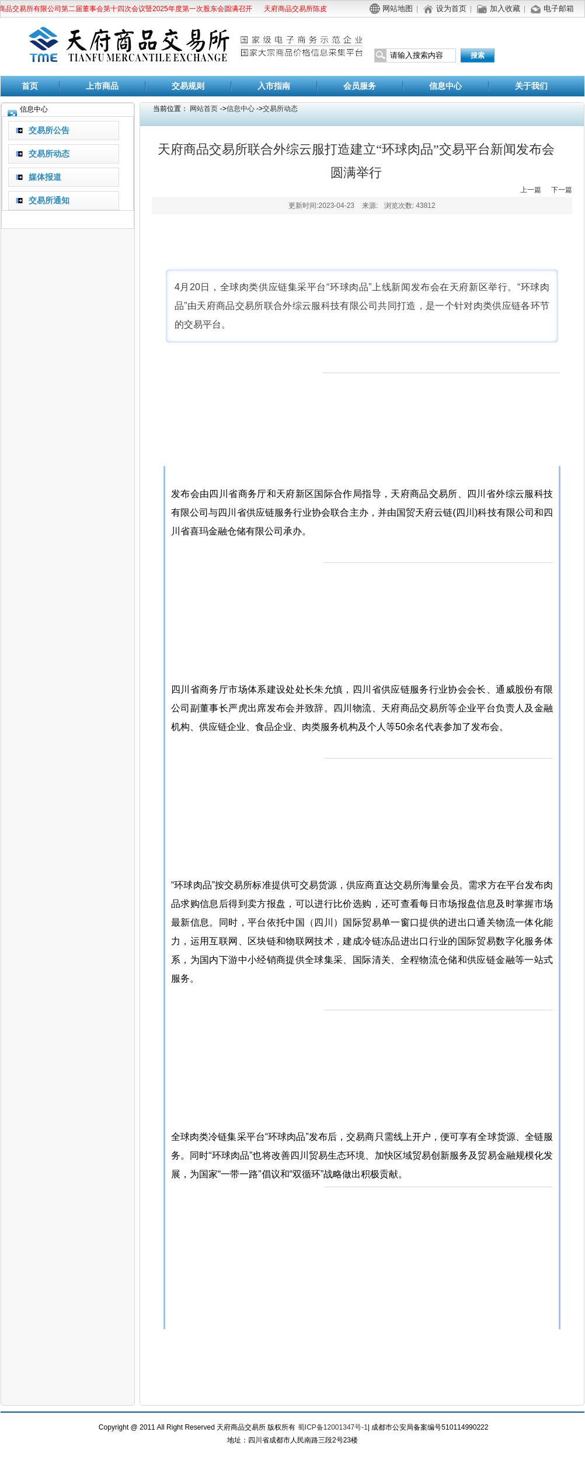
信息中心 (445, 86)
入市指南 (273, 86)
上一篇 (530, 190)
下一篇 (561, 190)
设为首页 (451, 8)
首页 (30, 86)
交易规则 (188, 86)
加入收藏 (505, 8)
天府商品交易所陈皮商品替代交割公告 (322, 9)
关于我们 (531, 86)
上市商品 (102, 86)
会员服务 (359, 86)
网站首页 (204, 109)
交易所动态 (280, 109)
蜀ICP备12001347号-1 (333, 1427)
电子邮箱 (559, 8)
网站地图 (397, 8)
